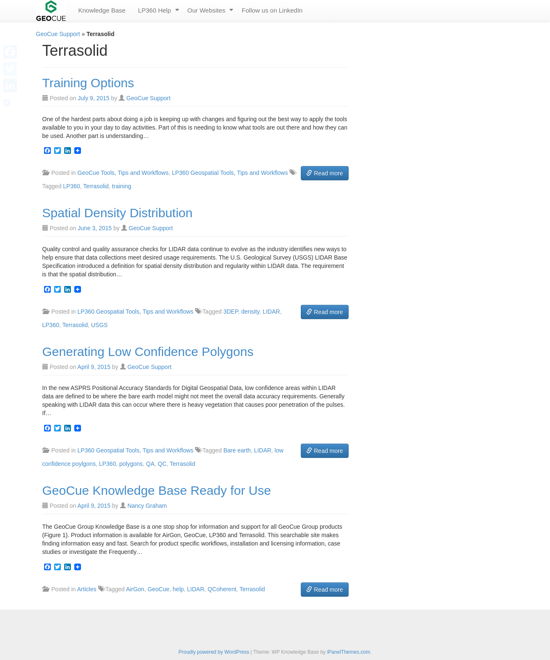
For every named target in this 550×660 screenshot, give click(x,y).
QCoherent (222, 589)
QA (150, 463)
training (121, 186)
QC (162, 463)
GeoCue (158, 589)
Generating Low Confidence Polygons (148, 352)
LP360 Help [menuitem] (154, 10)
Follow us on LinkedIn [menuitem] (272, 10)
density (250, 311)
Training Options (88, 83)
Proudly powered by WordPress (213, 652)
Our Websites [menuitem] (207, 10)
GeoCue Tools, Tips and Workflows (123, 172)
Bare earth (236, 450)
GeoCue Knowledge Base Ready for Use (156, 490)
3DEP (230, 311)
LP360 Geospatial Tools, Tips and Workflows (230, 172)
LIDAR (271, 311)
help (178, 589)
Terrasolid (96, 186)
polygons (131, 463)
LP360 (71, 186)
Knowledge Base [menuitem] (102, 10)
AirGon (135, 589)
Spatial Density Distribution (117, 213)
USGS (99, 325)
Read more (324, 173)
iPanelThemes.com (348, 652)
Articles (86, 589)
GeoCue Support (58, 34)
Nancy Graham (147, 505)
